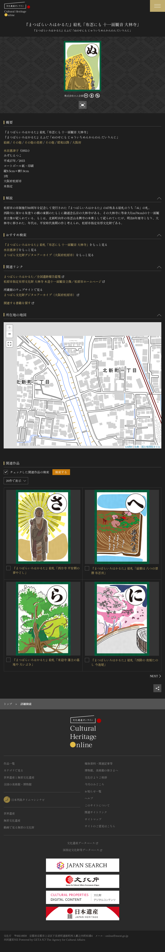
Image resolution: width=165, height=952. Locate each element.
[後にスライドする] (155, 676)
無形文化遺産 (12, 820)
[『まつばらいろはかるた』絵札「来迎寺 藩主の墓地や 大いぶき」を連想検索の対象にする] (8, 660)
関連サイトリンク (96, 812)
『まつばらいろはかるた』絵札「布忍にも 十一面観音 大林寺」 (46, 244)
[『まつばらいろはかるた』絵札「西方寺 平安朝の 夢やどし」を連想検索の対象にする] (8, 568)
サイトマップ (93, 819)
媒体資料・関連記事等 (99, 763)
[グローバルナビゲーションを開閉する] (157, 6)
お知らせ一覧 (93, 791)
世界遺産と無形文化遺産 (19, 777)
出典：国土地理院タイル (147, 446)
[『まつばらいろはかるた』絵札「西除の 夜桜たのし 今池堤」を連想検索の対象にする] (87, 660)
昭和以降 (63, 142)
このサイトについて (97, 805)
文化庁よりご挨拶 (96, 777)
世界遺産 (9, 813)
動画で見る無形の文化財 (19, 827)
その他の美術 (33, 142)
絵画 (7, 142)
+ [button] (9, 328)
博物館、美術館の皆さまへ (101, 770)
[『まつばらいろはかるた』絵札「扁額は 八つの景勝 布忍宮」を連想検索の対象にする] (87, 568)
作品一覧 (9, 763)
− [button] (9, 334)
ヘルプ (89, 798)
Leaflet (128, 446)
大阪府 (76, 142)
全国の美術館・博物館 (18, 784)
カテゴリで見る (13, 770)
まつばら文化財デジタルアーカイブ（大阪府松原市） (40, 255)
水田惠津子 (11, 150)
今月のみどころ (94, 784)
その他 (16, 142)
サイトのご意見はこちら (100, 826)
